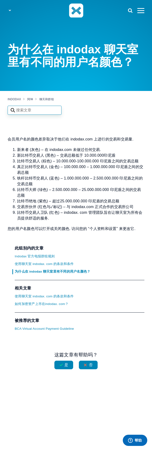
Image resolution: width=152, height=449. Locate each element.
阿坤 (30, 99)
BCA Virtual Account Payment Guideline (44, 328)
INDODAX (14, 99)
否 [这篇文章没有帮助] (91, 365)
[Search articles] (35, 110)
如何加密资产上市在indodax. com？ (41, 304)
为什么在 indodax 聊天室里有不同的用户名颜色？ (52, 271)
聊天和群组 (46, 99)
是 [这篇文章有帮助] (66, 365)
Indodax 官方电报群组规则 (35, 256)
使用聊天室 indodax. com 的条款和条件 (44, 264)
